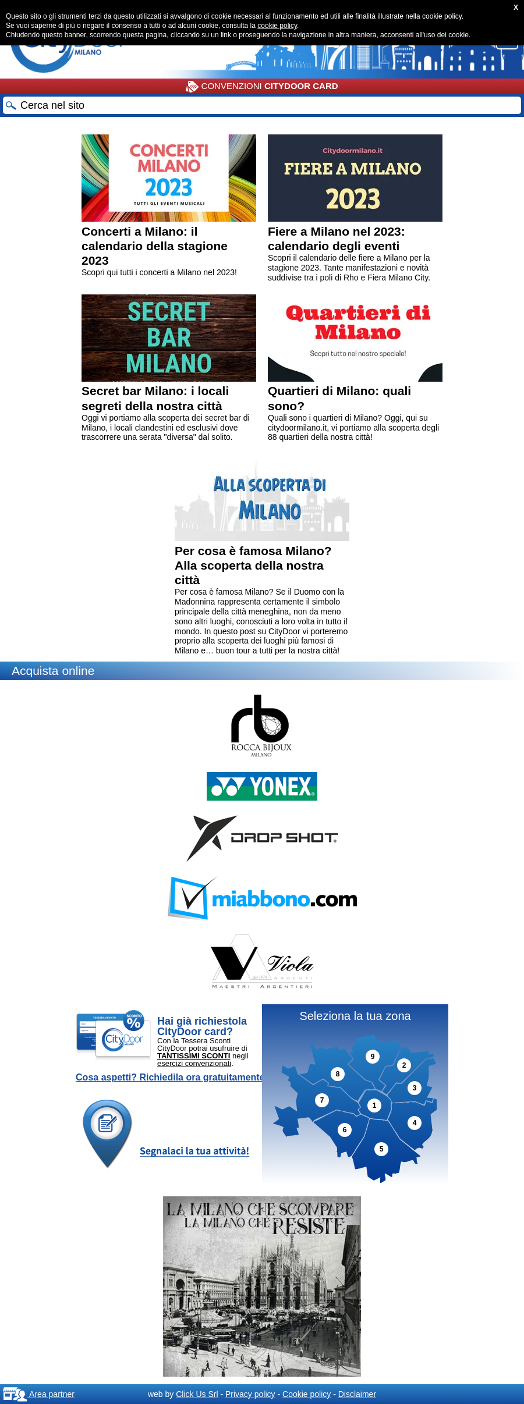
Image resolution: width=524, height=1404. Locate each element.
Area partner (39, 1394)
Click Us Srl (197, 1394)
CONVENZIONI (262, 87)
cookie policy (277, 26)
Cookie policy (306, 1394)
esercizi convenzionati (194, 1063)
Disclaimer (357, 1394)
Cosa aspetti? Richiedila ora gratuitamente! (172, 1077)
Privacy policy (250, 1394)
